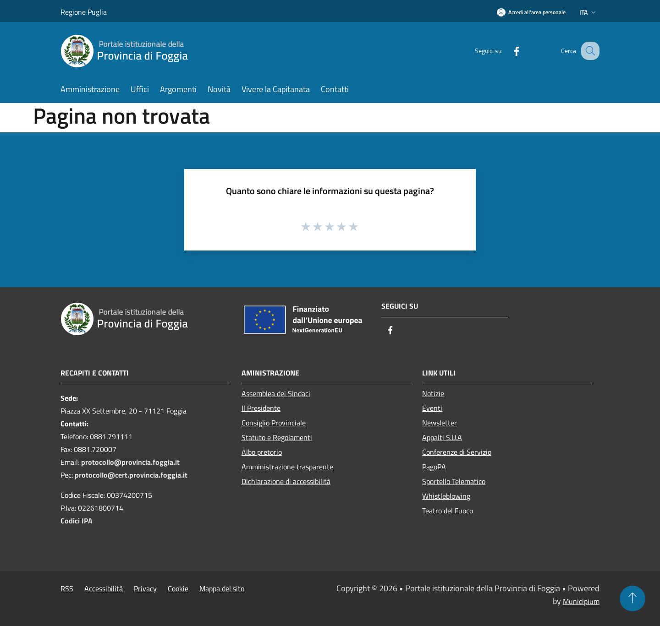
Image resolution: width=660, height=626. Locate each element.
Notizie (433, 393)
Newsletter (439, 422)
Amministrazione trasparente (287, 466)
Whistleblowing (446, 495)
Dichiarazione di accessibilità (286, 481)
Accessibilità (103, 588)
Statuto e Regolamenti (277, 437)
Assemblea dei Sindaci (276, 393)
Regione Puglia (83, 11)
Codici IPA (76, 520)
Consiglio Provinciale (274, 422)
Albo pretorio (262, 451)
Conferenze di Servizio (456, 451)
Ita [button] (588, 12)
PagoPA (434, 466)
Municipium (581, 601)
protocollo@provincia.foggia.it (130, 462)
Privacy (145, 588)
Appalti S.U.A (442, 437)
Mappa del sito (221, 588)
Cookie (178, 588)
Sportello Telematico (453, 481)
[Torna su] (632, 598)
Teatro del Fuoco (447, 510)
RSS (66, 588)
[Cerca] (589, 51)
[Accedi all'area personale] (531, 12)
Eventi (432, 408)
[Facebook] (507, 50)
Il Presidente (261, 408)
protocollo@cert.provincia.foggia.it (131, 474)
